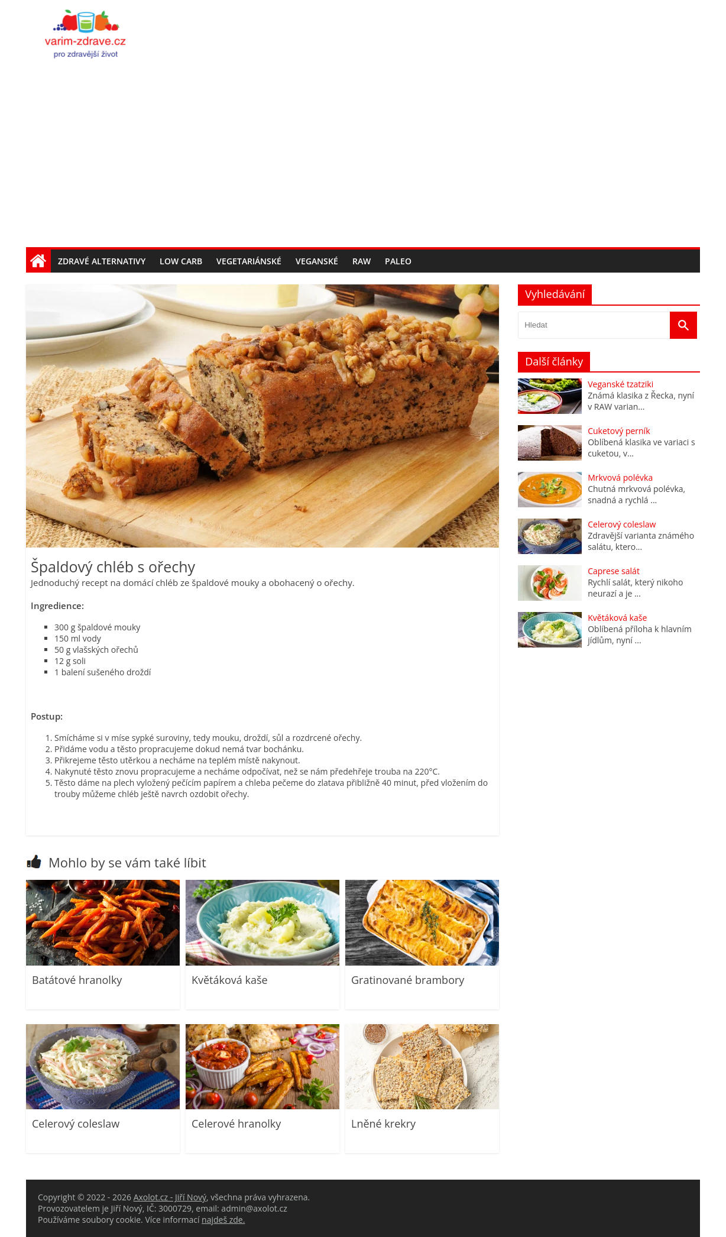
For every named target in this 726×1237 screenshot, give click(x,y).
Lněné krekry (383, 1123)
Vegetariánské (248, 261)
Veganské (317, 261)
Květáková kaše (230, 980)
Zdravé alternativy (101, 261)
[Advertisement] (363, 158)
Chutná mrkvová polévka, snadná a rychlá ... (636, 494)
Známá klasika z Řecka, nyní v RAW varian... (641, 401)
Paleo (398, 261)
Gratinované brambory (407, 980)
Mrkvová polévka (620, 477)
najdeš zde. (223, 1219)
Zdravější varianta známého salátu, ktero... (641, 541)
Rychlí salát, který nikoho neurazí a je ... (635, 588)
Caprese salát (614, 571)
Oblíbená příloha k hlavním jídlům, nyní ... (640, 634)
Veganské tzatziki (620, 384)
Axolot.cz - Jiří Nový (170, 1197)
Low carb (181, 261)
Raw (361, 261)
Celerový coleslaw (75, 1123)
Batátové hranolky (77, 980)
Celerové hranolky (236, 1123)
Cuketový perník (619, 430)
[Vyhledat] (683, 325)
